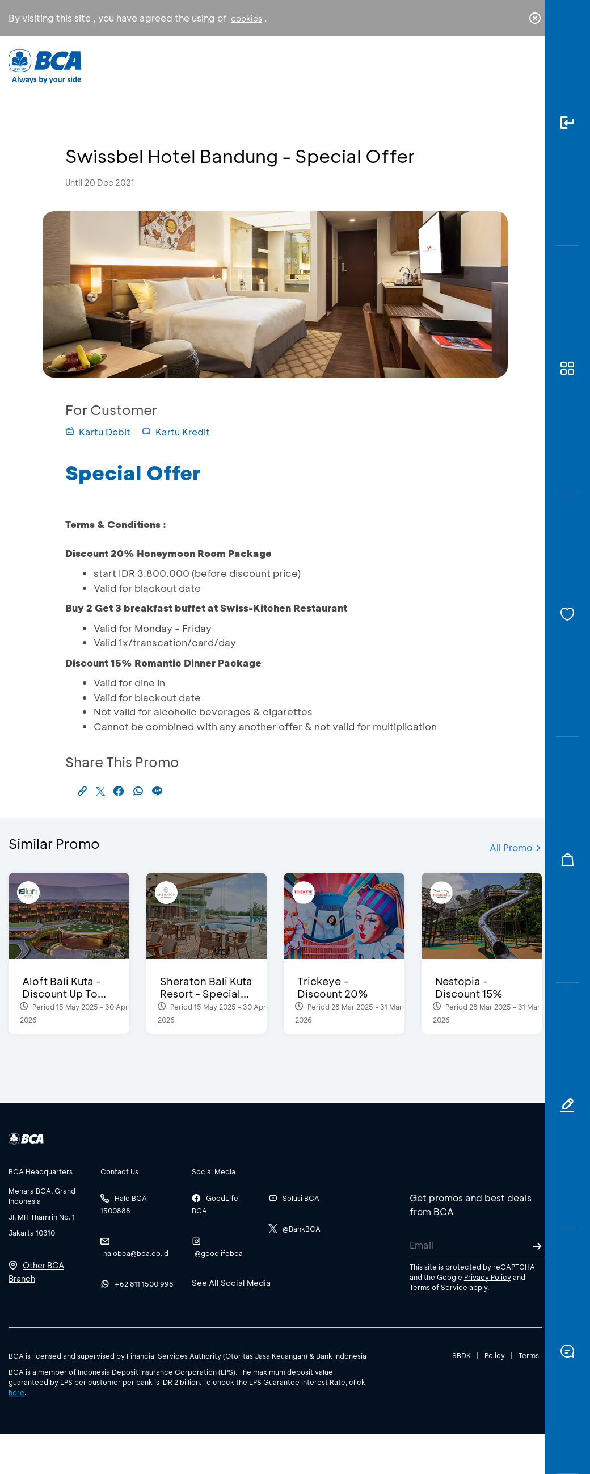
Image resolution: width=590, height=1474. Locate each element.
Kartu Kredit (176, 432)
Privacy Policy (487, 1277)
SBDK (461, 1355)
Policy (494, 1355)
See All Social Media (231, 1283)
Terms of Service (438, 1287)
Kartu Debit (97, 432)
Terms (529, 1355)
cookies (246, 18)
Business (259, 75)
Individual (193, 71)
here (16, 1392)
